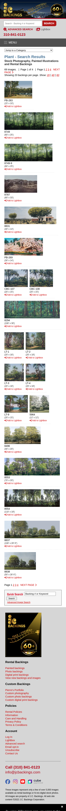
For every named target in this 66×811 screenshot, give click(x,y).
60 (57, 75)
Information (11, 715)
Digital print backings (17, 674)
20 (48, 75)
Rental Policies (13, 711)
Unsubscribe (12, 750)
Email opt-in (12, 747)
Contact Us (11, 753)
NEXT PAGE (28, 585)
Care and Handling (15, 718)
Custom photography (17, 693)
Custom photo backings (18, 696)
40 (53, 75)
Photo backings (14, 671)
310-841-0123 (15, 35)
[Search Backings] (23, 23)
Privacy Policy (13, 721)
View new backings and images (23, 678)
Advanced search (15, 743)
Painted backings (15, 668)
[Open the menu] (33, 43)
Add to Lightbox (13, 106)
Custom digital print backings (21, 700)
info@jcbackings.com (22, 772)
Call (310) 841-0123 (22, 767)
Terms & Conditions (16, 725)
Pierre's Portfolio (14, 690)
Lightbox (45, 29)
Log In (8, 737)
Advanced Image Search (18, 602)
